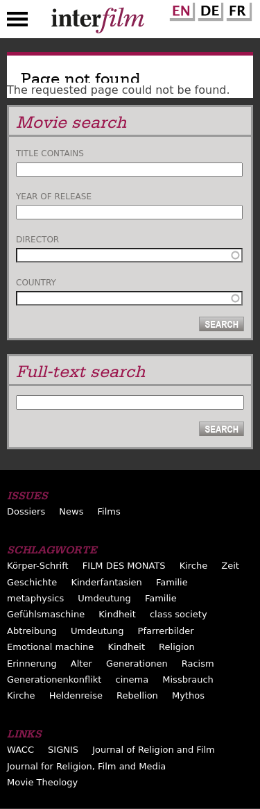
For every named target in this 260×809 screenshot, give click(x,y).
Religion (177, 647)
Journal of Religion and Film (153, 749)
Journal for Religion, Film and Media (86, 766)
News (71, 511)
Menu (17, 22)
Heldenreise (76, 695)
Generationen (137, 663)
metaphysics (35, 598)
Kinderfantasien (106, 582)
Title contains (50, 153)
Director (37, 239)
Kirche (194, 565)
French (237, 9)
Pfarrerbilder (166, 631)
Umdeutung (104, 598)
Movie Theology (42, 782)
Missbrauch (188, 679)
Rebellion (137, 695)
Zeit (230, 565)
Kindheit (117, 614)
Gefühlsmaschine (46, 614)
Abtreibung (32, 631)
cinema (132, 679)
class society (178, 614)
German (208, 9)
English (180, 9)
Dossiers (26, 511)
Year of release (54, 196)
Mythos (188, 695)
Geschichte (32, 582)
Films (109, 511)
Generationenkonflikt (54, 679)
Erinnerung (32, 663)
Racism (198, 663)
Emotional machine (50, 647)
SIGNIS (63, 749)
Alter (81, 663)
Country (36, 282)
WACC (20, 749)
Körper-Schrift (38, 565)
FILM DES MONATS (124, 565)
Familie (172, 582)
